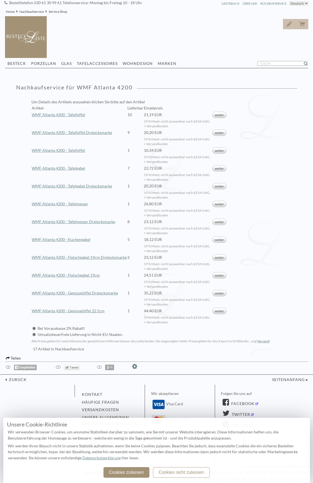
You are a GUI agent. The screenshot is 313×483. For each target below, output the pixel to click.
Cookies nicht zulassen (181, 472)
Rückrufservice (273, 3)
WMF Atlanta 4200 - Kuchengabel (61, 239)
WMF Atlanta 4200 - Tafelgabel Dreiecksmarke (72, 186)
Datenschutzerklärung (101, 458)
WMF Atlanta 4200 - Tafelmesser (60, 204)
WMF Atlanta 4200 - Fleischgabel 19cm (66, 275)
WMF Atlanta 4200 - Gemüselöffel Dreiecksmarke (75, 293)
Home (10, 11)
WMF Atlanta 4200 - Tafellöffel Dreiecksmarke (72, 132)
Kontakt (92, 394)
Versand (263, 341)
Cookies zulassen (126, 472)
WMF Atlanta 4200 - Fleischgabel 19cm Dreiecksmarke (79, 257)
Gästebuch (230, 3)
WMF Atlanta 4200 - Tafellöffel (58, 115)
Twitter (240, 414)
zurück (17, 379)
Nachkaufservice (31, 11)
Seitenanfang (288, 379)
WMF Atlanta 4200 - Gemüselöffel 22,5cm (68, 311)
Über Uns (250, 3)
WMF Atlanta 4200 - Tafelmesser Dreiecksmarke (73, 221)
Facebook (242, 403)
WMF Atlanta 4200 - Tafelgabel (58, 168)
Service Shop (58, 11)
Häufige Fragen (100, 402)
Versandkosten (100, 410)
